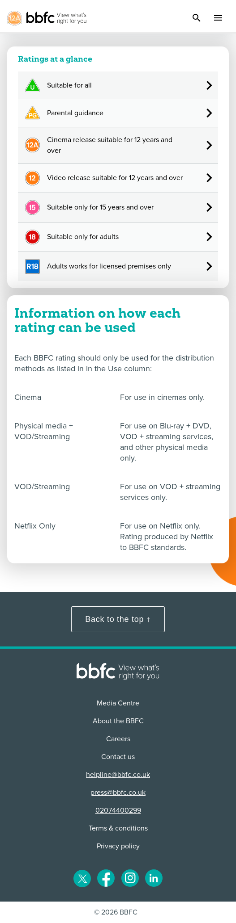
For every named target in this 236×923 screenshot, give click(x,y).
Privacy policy (118, 846)
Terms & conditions (118, 828)
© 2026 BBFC (115, 912)
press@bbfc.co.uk (118, 792)
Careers (118, 738)
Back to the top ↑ (117, 619)
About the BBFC (118, 721)
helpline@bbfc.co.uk (118, 774)
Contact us (118, 756)
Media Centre (118, 703)
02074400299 (118, 810)
